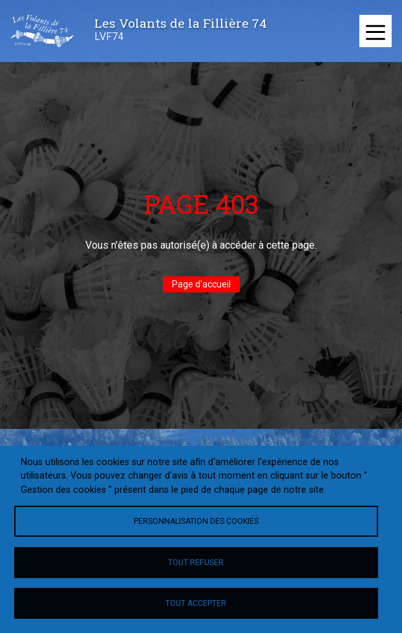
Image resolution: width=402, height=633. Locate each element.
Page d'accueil (201, 284)
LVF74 (108, 36)
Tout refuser (196, 562)
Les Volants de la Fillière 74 (180, 23)
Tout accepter (195, 603)
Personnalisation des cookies (196, 521)
